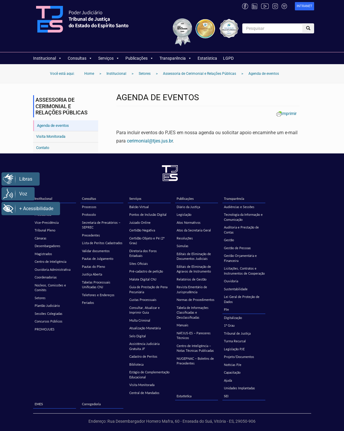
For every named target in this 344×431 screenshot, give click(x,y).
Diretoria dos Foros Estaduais (143, 253)
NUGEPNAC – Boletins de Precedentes (195, 361)
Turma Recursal (235, 341)
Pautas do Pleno (93, 266)
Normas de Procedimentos (195, 300)
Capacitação (232, 372)
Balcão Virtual (139, 207)
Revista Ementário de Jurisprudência (192, 289)
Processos (89, 207)
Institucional (47, 58)
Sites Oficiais (138, 263)
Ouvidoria (231, 281)
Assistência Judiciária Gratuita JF (144, 346)
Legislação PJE (234, 349)
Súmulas (182, 246)
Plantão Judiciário (47, 305)
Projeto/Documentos (239, 357)
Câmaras (40, 238)
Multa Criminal (139, 320)
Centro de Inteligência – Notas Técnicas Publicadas (195, 348)
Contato (42, 147)
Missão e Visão (45, 207)
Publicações (139, 58)
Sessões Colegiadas (48, 313)
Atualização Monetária (145, 328)
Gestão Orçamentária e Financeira (240, 258)
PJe (226, 309)
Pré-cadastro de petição (146, 271)
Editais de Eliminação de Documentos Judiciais (194, 256)
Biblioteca (136, 364)
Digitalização (233, 318)
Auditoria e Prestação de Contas (241, 229)
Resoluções (185, 238)
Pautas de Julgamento (97, 258)
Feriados (88, 302)
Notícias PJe (232, 365)
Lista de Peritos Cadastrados (102, 243)
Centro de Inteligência (50, 261)
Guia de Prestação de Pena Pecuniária (148, 289)
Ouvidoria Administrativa (52, 269)
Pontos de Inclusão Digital (148, 214)
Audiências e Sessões (239, 207)
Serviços (108, 58)
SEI (226, 396)
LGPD (228, 58)
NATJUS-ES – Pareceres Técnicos (194, 335)
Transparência (175, 58)
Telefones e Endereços (98, 295)
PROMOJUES (44, 329)
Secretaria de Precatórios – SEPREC (101, 225)
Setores (40, 298)
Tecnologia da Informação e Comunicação (243, 217)
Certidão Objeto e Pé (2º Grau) (146, 240)
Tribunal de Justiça (237, 333)
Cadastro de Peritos (143, 356)
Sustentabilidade (236, 289)
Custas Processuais (142, 300)
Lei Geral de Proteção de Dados (241, 299)
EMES (39, 404)
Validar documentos (96, 251)
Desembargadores (47, 246)
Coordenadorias (46, 277)
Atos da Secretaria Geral (194, 230)
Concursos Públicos (48, 321)
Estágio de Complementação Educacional (149, 374)
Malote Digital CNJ (142, 279)
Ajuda (228, 380)
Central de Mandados (144, 393)
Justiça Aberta (92, 274)
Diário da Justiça (188, 207)
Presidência (43, 214)
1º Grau (229, 325)
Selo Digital (137, 336)
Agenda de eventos (53, 125)
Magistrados (43, 254)
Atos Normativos (189, 222)
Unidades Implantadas (239, 388)
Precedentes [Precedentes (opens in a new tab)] (91, 235)
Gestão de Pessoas (237, 248)
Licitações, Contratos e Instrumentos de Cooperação (244, 270)
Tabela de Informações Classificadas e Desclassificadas (193, 312)
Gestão (229, 240)
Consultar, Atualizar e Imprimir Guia (144, 310)
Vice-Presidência (47, 222)
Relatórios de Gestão (191, 279)
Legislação (184, 214)
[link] (304, 6)
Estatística (207, 58)
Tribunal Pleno (45, 230)
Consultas (80, 58)
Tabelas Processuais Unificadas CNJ (96, 284)
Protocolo (89, 214)
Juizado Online (140, 222)
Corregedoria (91, 404)
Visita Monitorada (50, 136)
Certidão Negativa (142, 230)
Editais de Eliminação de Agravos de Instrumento (194, 269)
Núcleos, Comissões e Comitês (50, 287)
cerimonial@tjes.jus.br (150, 141)
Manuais (182, 325)
